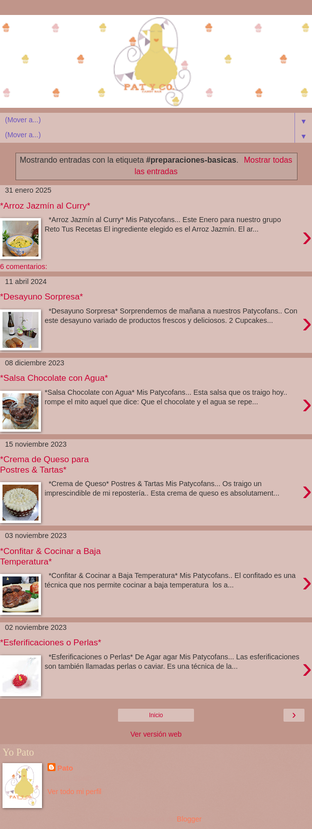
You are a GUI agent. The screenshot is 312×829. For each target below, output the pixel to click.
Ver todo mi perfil (75, 792)
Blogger (189, 819)
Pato (65, 768)
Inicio (156, 715)
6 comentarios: (23, 267)
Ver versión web (156, 734)
